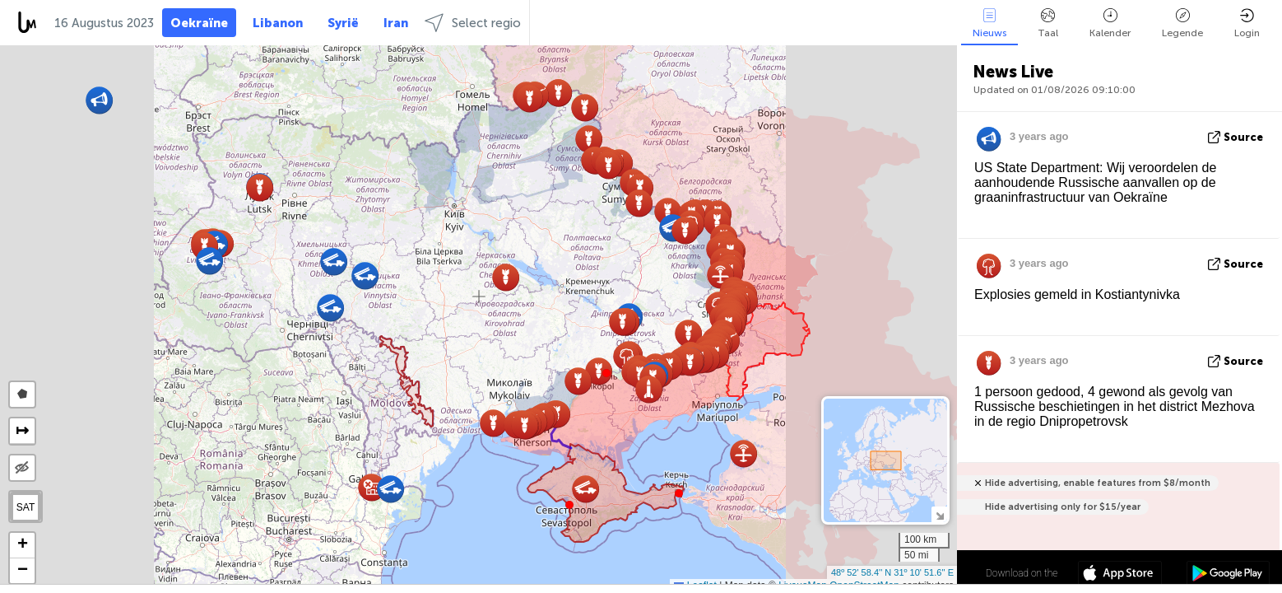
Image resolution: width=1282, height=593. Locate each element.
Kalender (1110, 23)
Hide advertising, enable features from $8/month (1097, 483)
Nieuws (989, 23)
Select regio (473, 22)
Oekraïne (199, 23)
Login (1247, 23)
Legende (1182, 23)
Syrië (343, 23)
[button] (606, 373)
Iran (395, 23)
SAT (25, 507)
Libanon (278, 23)
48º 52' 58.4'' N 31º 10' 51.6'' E (892, 572)
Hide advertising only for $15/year (1062, 507)
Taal (1048, 23)
